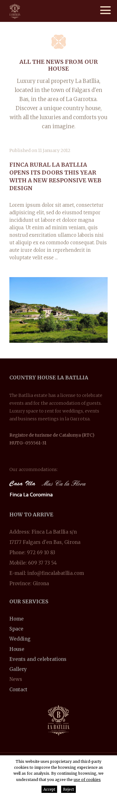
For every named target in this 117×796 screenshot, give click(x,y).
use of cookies (87, 779)
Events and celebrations (37, 659)
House (16, 649)
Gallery (18, 669)
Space (16, 629)
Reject (68, 789)
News (15, 679)
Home (16, 619)
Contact (18, 689)
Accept (49, 789)
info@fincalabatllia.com (55, 573)
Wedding (20, 639)
